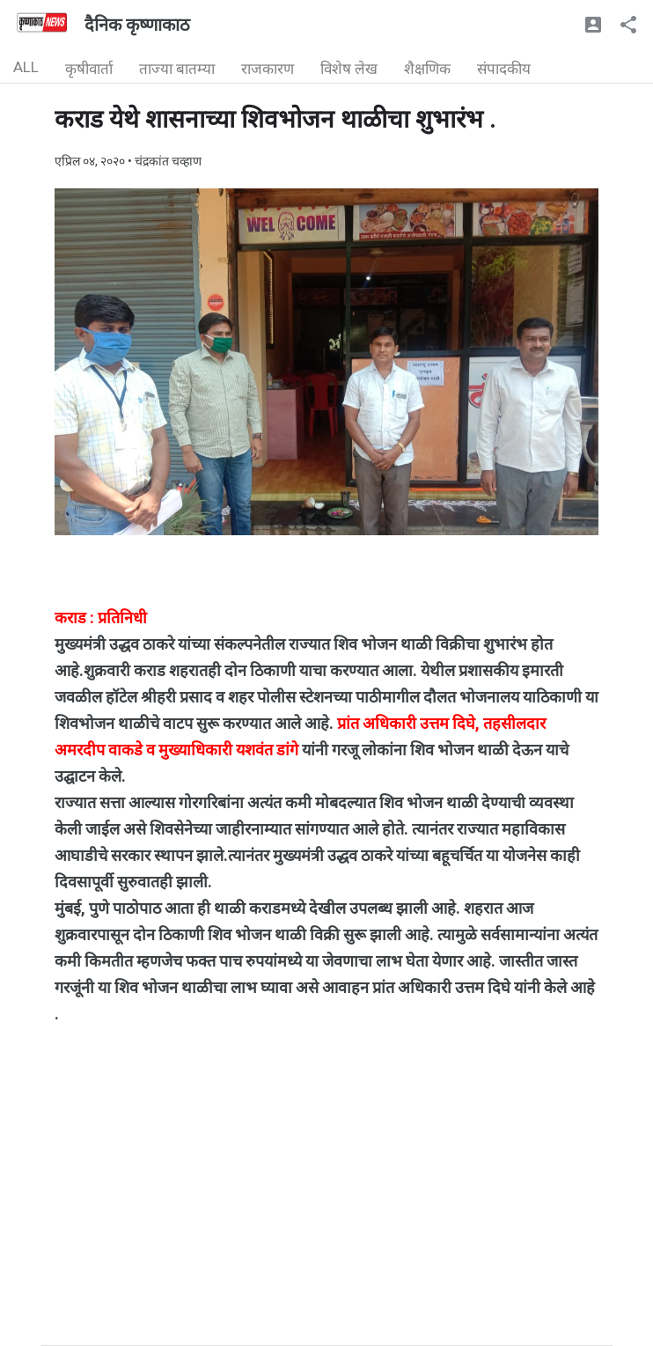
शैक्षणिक (427, 68)
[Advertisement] (326, 1222)
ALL (26, 67)
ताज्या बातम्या (177, 68)
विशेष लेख (349, 68)
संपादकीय (504, 68)
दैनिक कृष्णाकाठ (137, 24)
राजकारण (267, 68)
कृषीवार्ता (89, 68)
